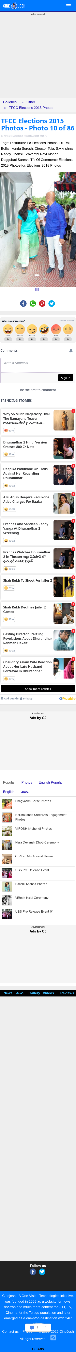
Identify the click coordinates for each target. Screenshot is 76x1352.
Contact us (10, 1332)
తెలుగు (25, 792)
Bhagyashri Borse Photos (33, 801)
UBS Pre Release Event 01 (34, 912)
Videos (48, 993)
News (7, 993)
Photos (26, 782)
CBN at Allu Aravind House (34, 856)
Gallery (33, 993)
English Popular (51, 782)
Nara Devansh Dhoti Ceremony (37, 843)
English (8, 792)
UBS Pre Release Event (32, 870)
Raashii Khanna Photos (31, 884)
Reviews (67, 993)
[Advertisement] (38, 60)
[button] (5, 229)
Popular (9, 782)
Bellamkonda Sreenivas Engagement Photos (41, 817)
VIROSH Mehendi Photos (33, 829)
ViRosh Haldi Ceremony (31, 898)
